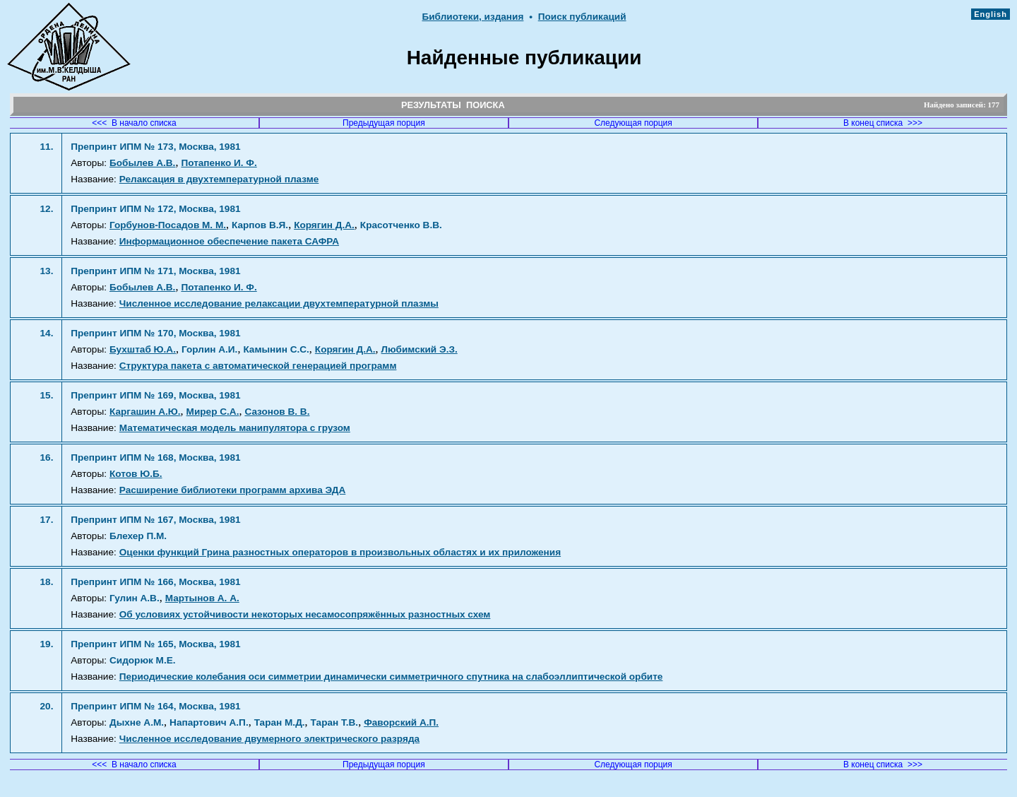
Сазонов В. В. (276, 411)
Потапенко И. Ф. (218, 163)
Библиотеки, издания (472, 16)
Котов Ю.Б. (135, 473)
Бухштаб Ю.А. (142, 349)
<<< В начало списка (134, 123)
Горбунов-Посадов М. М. (167, 225)
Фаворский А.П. (401, 722)
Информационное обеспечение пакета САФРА (229, 241)
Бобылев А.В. (142, 163)
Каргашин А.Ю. (145, 411)
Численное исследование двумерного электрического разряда (269, 738)
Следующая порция (633, 123)
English (990, 14)
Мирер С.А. (212, 411)
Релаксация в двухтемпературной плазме (219, 179)
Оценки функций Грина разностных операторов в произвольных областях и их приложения (340, 552)
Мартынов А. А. (202, 598)
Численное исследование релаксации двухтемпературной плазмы (279, 303)
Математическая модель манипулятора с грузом (234, 428)
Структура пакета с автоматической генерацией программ (258, 365)
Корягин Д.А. (324, 225)
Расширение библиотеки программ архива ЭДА (232, 490)
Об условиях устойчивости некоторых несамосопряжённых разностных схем (305, 614)
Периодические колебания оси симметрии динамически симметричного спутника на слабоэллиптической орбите (391, 676)
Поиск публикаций (582, 16)
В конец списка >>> (882, 123)
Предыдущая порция (384, 123)
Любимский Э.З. (419, 349)
